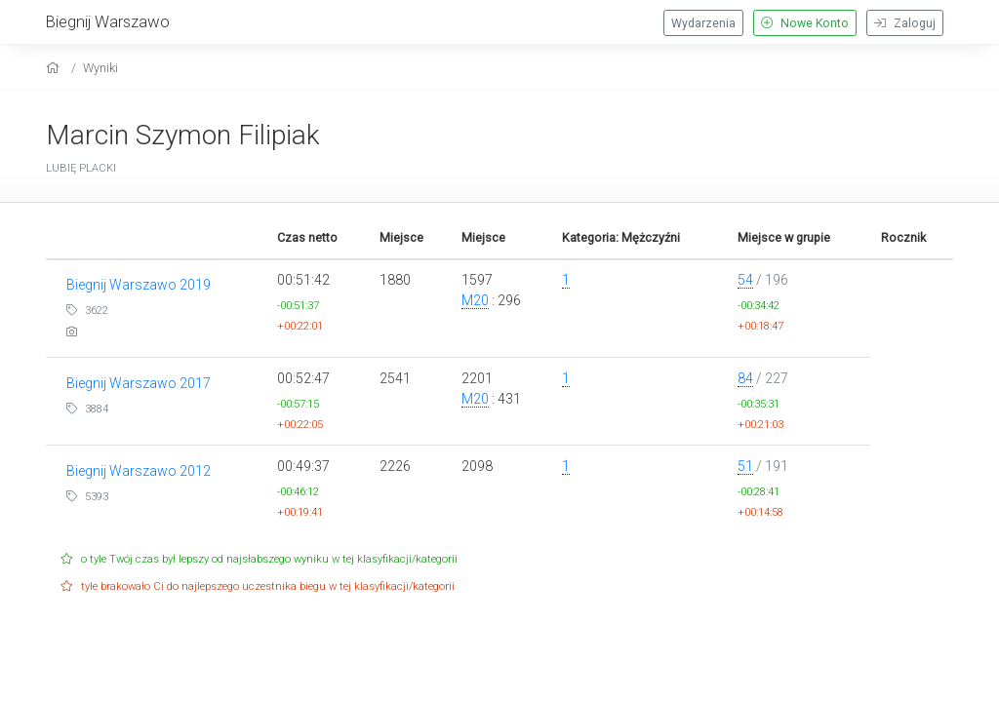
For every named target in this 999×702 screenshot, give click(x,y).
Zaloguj (905, 23)
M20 (475, 300)
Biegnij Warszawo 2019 (138, 284)
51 (745, 466)
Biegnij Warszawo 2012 (138, 471)
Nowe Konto (805, 23)
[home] (55, 67)
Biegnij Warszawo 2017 (138, 383)
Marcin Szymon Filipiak (183, 135)
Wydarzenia (703, 23)
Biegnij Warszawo (108, 21)
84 (745, 378)
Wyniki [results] (100, 67)
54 (745, 280)
